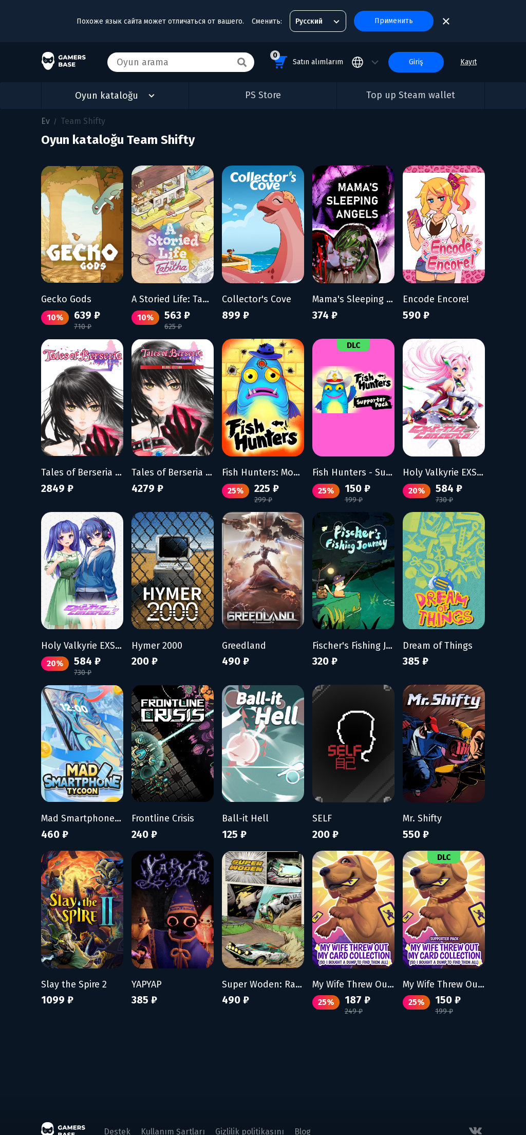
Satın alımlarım (306, 60)
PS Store (263, 95)
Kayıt (468, 62)
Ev (45, 121)
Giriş (416, 62)
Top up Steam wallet (410, 95)
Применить (393, 20)
